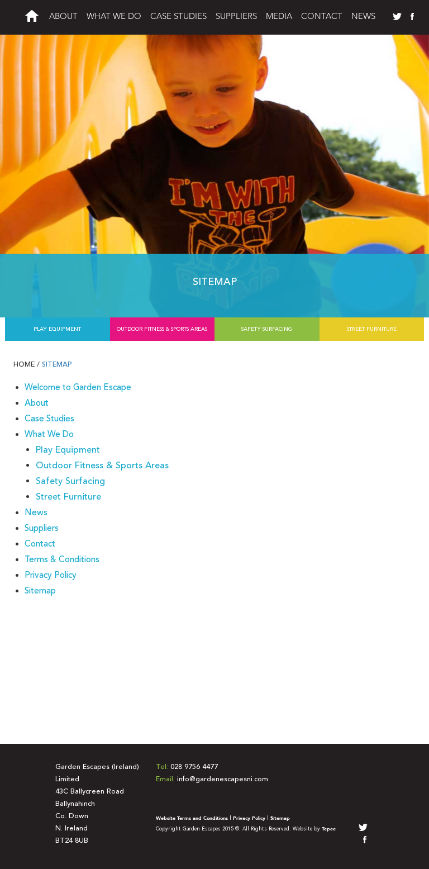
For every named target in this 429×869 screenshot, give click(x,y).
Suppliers (236, 16)
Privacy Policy (51, 575)
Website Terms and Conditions (192, 818)
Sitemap (57, 364)
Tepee (329, 828)
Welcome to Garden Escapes (31, 19)
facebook (410, 16)
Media (279, 16)
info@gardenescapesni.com (222, 779)
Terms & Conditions (62, 559)
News (363, 16)
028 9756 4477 (194, 766)
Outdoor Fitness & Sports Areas (162, 329)
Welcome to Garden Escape (78, 387)
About (63, 16)
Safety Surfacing (266, 329)
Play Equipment (57, 329)
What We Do (114, 16)
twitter (396, 16)
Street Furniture (372, 329)
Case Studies (178, 16)
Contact (321, 16)
